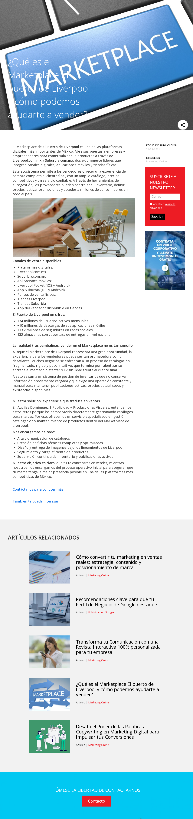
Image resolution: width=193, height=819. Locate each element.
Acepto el (162, 206)
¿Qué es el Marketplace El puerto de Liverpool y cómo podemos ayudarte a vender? (117, 689)
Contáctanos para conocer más (38, 489)
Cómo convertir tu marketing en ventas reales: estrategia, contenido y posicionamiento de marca (119, 562)
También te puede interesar (35, 501)
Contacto (96, 801)
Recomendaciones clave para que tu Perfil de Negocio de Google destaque (116, 602)
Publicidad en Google (101, 612)
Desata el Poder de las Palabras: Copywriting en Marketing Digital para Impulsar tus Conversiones (117, 731)
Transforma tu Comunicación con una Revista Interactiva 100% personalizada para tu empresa (118, 646)
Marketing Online (156, 161)
